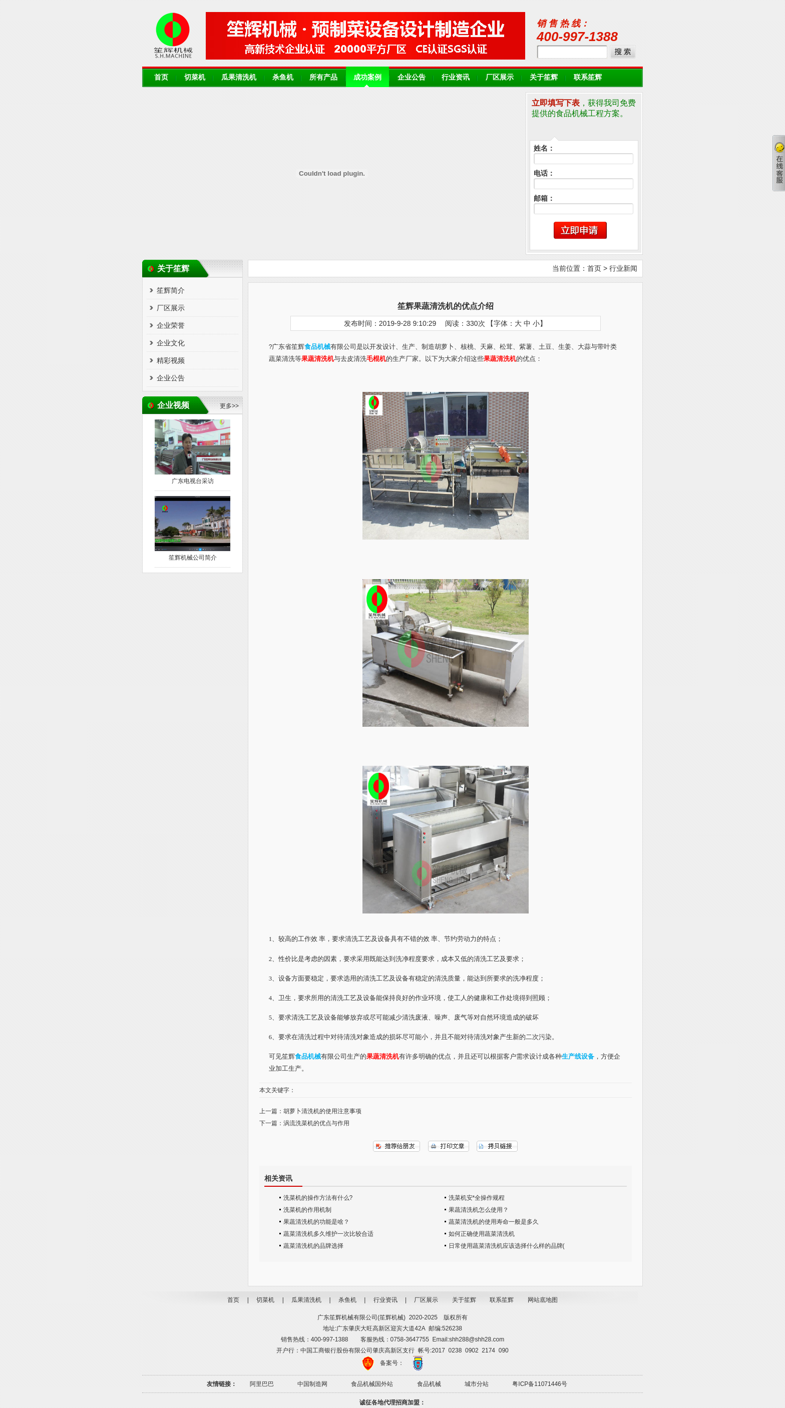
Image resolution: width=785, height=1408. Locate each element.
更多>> (229, 405)
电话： (544, 173)
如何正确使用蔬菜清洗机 (482, 1233)
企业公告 (412, 77)
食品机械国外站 (372, 1383)
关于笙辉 (544, 77)
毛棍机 (376, 358)
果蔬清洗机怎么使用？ (479, 1209)
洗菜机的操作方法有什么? (318, 1197)
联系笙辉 (588, 77)
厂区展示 (500, 77)
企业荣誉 (171, 325)
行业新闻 (623, 268)
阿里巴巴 (262, 1383)
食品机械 (429, 1383)
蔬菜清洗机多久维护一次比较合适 (328, 1233)
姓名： (544, 148)
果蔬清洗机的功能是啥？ (316, 1221)
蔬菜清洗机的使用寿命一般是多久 (494, 1221)
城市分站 (477, 1383)
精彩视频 (171, 360)
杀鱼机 (282, 77)
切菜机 (194, 77)
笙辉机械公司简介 (193, 557)
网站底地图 (543, 1299)
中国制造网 (312, 1383)
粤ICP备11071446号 (539, 1383)
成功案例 (367, 77)
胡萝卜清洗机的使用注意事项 (322, 1111)
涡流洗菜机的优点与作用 (316, 1123)
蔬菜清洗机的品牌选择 (313, 1245)
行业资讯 (456, 77)
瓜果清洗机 (238, 77)
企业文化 (171, 343)
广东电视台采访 (193, 481)
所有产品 (323, 77)
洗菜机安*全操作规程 (477, 1197)
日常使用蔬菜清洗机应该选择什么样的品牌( (507, 1245)
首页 (161, 77)
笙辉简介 (171, 290)
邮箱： (544, 198)
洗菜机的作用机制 (307, 1209)
